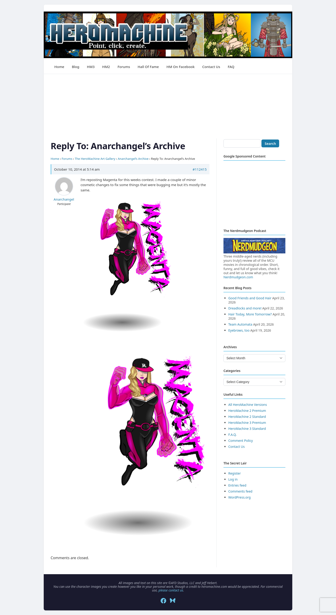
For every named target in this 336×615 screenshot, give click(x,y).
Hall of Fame (148, 66)
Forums (124, 66)
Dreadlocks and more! (244, 308)
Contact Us (211, 66)
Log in (233, 479)
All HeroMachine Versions (247, 404)
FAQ (231, 66)
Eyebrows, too (238, 330)
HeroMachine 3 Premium (247, 422)
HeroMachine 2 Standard (247, 416)
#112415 (200, 169)
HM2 (106, 66)
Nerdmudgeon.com (238, 277)
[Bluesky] (172, 600)
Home (59, 66)
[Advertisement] (168, 106)
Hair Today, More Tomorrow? (250, 314)
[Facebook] (163, 600)
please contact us (171, 590)
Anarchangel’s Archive (133, 159)
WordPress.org (239, 497)
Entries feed (237, 485)
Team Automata (240, 324)
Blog (75, 66)
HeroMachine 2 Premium (247, 410)
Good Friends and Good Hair (249, 298)
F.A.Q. (232, 434)
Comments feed (240, 491)
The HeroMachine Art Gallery (95, 159)
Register (234, 473)
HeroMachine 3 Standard (247, 428)
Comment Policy (240, 440)
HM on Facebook (180, 66)
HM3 (91, 66)
